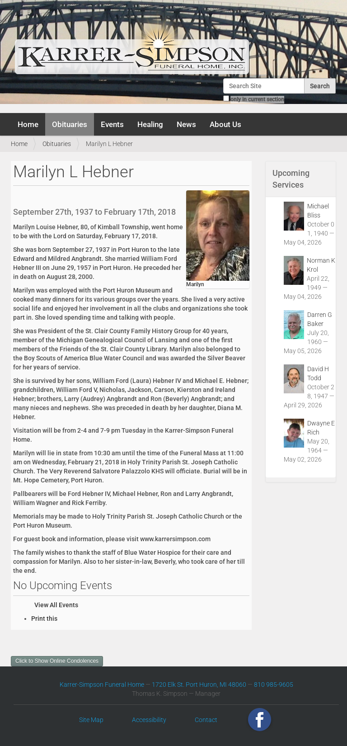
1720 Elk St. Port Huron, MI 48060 (199, 684)
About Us (225, 124)
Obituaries (69, 124)
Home (28, 124)
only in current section (257, 99)
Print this (44, 618)
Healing (150, 124)
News (186, 124)
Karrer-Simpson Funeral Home (102, 684)
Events (112, 124)
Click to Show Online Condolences (56, 661)
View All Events (56, 605)
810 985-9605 (273, 684)
